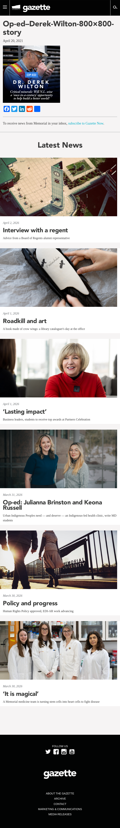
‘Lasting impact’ (24, 411)
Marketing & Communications (60, 809)
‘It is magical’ (21, 693)
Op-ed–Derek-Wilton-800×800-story (58, 27)
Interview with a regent (35, 230)
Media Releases (60, 814)
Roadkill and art (24, 321)
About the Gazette (60, 793)
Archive (60, 798)
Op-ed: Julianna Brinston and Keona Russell (52, 505)
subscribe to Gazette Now (85, 123)
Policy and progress (30, 603)
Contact (60, 803)
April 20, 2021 (13, 41)
